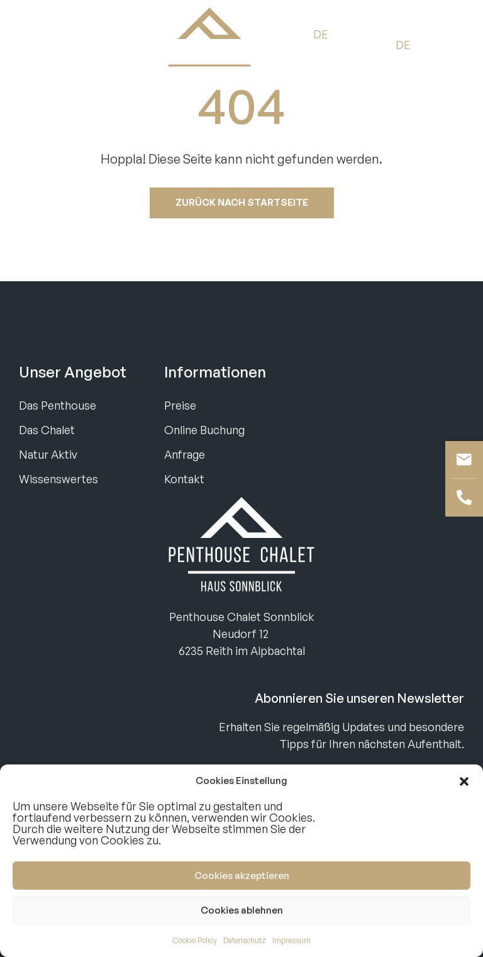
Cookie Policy (195, 940)
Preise (180, 405)
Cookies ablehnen (242, 910)
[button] (464, 781)
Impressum (291, 940)
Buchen (41, 44)
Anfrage (184, 454)
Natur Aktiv (48, 454)
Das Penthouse (57, 405)
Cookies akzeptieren (241, 875)
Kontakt (184, 479)
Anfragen (104, 44)
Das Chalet (47, 430)
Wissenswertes (58, 479)
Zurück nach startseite (241, 202)
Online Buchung (204, 430)
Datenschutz (244, 940)
